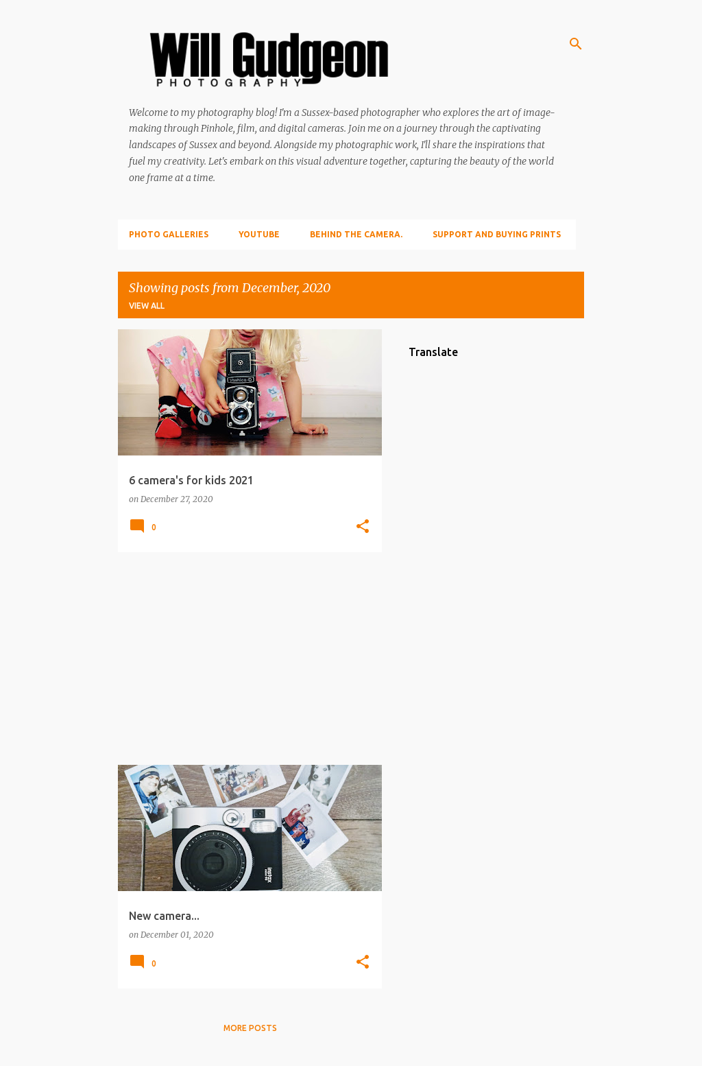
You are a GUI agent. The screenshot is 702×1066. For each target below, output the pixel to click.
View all (147, 305)
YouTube (259, 234)
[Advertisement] (245, 658)
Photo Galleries (168, 234)
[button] (362, 527)
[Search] (576, 43)
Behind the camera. (356, 234)
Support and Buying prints (497, 234)
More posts (250, 1027)
